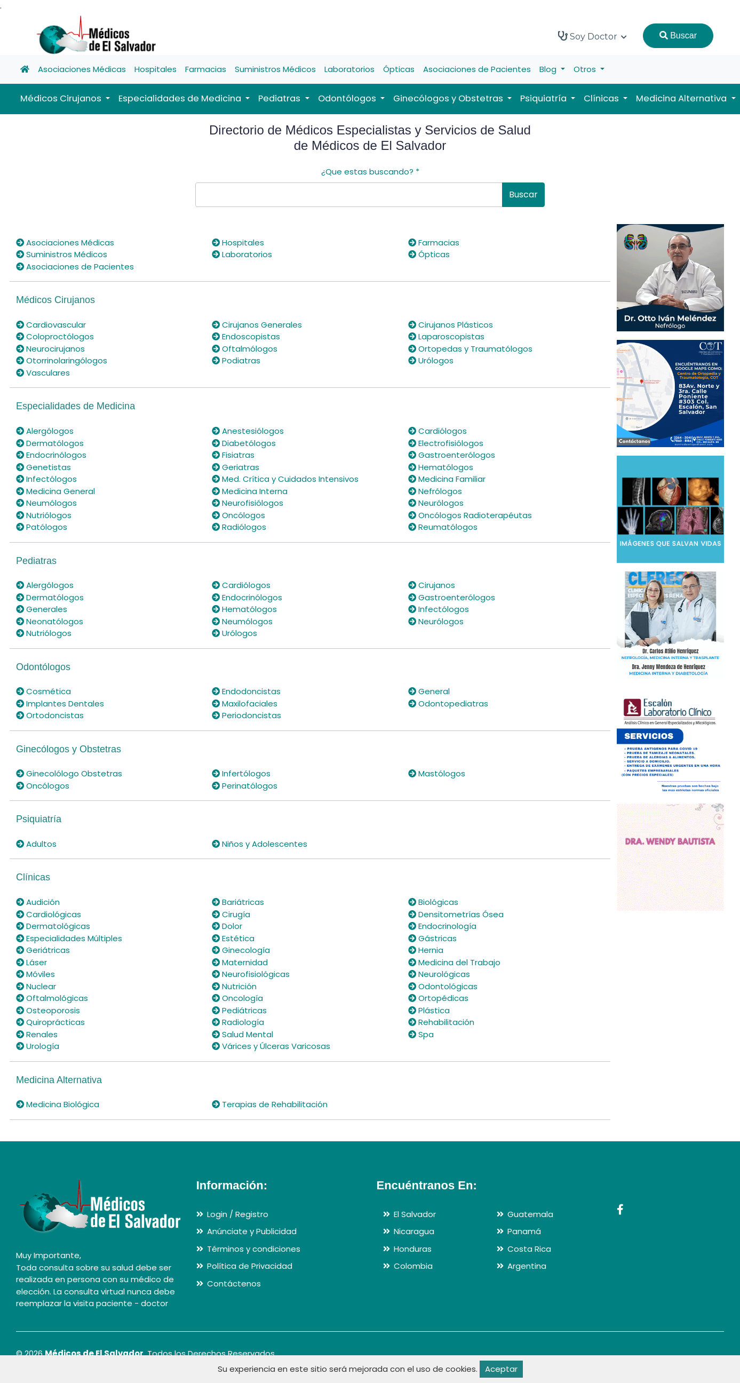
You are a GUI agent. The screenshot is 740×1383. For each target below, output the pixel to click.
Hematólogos (440, 467)
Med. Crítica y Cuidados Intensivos (285, 478)
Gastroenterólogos (451, 454)
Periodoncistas (246, 715)
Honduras (413, 1248)
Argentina (526, 1265)
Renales (37, 1034)
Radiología (238, 1022)
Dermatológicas (53, 926)
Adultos (36, 843)
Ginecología (241, 950)
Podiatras (236, 360)
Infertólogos (241, 773)
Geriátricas (43, 950)
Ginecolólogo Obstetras (69, 773)
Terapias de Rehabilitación (270, 1104)
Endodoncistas (246, 691)
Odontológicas (443, 986)
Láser (31, 962)
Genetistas (43, 467)
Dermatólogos (50, 443)
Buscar (678, 35)
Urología (37, 1046)
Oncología (237, 998)
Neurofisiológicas (251, 974)
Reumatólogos (443, 526)
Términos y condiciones (253, 1248)
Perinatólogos (244, 785)
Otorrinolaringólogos (61, 360)
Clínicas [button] (602, 98)
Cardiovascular (51, 324)
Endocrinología (442, 926)
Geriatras (235, 467)
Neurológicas (439, 974)
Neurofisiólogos (247, 502)
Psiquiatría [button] (544, 98)
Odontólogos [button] (348, 98)
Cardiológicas (48, 914)
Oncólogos (238, 515)
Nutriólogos (43, 515)
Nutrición (234, 986)
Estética (233, 938)
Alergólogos (45, 430)
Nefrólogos (435, 491)
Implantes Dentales (60, 703)
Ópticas (399, 69)
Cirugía (231, 914)
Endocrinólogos (51, 454)
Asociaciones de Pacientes (477, 69)
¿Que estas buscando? (370, 171)
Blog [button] (549, 69)
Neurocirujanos (50, 348)
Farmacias (205, 69)
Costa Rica (529, 1248)
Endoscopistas (246, 336)
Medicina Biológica (57, 1104)
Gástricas (432, 938)
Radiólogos (239, 526)
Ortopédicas (438, 998)
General (429, 691)
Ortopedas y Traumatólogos (470, 348)
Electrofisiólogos (445, 443)
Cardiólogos (437, 430)
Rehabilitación (441, 1022)
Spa (421, 1034)
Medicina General (55, 491)
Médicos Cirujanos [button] (62, 98)
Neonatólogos (49, 621)
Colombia (413, 1265)
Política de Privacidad (249, 1265)
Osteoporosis (48, 1010)
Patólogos (41, 526)
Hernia (425, 950)
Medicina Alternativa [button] (682, 98)
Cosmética (43, 691)
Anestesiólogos (248, 430)
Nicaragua (414, 1231)
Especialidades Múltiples (69, 938)
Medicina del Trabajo (454, 962)
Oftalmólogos (244, 348)
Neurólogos (436, 502)
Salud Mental (242, 1034)
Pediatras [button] (280, 98)
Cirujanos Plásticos (450, 324)
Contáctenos (234, 1283)
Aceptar (501, 1368)
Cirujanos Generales (257, 324)
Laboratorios (349, 69)
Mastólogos (436, 773)
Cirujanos (431, 585)
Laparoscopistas (446, 336)
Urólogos (430, 360)
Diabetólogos (244, 443)
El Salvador (415, 1214)
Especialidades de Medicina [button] (180, 98)
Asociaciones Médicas (82, 69)
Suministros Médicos (275, 69)
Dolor (227, 926)
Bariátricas (238, 902)
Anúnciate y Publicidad (252, 1231)
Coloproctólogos (55, 336)
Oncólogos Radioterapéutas (470, 515)
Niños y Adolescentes (259, 843)
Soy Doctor (592, 36)
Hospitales (155, 69)
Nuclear (36, 986)
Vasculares (43, 372)
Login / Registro (237, 1214)
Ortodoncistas (50, 715)
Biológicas (433, 902)
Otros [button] (586, 69)
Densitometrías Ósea (456, 914)
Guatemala (530, 1214)
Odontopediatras (448, 703)
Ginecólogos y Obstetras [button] (449, 98)
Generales (41, 609)
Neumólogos (46, 502)
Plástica (429, 1010)
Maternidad (240, 962)
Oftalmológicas (52, 998)
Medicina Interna (250, 491)
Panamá (524, 1231)
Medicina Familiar (447, 478)
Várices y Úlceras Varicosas (271, 1046)
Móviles (35, 974)
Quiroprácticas (50, 1022)
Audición (38, 902)
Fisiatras (233, 454)
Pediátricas (239, 1010)
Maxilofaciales (244, 703)
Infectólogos (46, 478)
